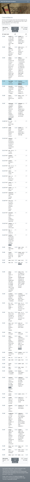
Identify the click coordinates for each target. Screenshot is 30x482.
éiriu (9, 50)
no (18, 273)
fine (9, 110)
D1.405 (3, 86)
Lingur (9, 429)
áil (19, 69)
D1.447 (3, 429)
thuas (9, 153)
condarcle (20, 373)
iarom (9, 64)
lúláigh (9, 307)
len (22, 304)
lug (11, 383)
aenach (11, 386)
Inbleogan (10, 103)
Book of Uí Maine (18, 476)
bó (11, 357)
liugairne (10, 427)
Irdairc (10, 187)
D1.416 (3, 176)
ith (9, 141)
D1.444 (3, 397)
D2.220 (16, 370)
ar (13, 187)
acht (9, 227)
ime (11, 66)
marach (19, 384)
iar (12, 98)
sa (22, 82)
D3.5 (26, 260)
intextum (10, 162)
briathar (20, 286)
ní (8, 242)
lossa (20, 438)
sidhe (23, 114)
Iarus (9, 95)
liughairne (20, 426)
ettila (9, 172)
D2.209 (16, 247)
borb (22, 260)
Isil (9, 150)
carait (19, 372)
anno (9, 217)
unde (12, 304)
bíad (11, 243)
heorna (11, 144)
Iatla (9, 171)
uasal (10, 152)
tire (12, 36)
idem (12, 248)
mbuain (19, 287)
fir (22, 92)
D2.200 (16, 36)
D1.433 (3, 323)
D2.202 (16, 57)
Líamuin (10, 405)
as (13, 165)
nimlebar (22, 451)
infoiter (10, 236)
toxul (19, 105)
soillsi (9, 248)
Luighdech (22, 416)
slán (11, 121)
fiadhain (20, 93)
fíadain (11, 93)
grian (21, 279)
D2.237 (16, 405)
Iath (19, 47)
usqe (9, 231)
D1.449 (3, 449)
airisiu (12, 200)
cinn (12, 157)
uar (9, 286)
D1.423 (3, 229)
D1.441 (3, 370)
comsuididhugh (21, 295)
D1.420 (3, 200)
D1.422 (3, 223)
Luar (19, 260)
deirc (9, 189)
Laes (19, 360)
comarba (20, 39)
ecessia (9, 122)
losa (9, 441)
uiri (9, 416)
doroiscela (20, 381)
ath (21, 253)
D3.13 (27, 336)
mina (9, 436)
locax (9, 299)
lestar (10, 42)
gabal (9, 253)
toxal (11, 105)
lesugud (20, 306)
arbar (11, 401)
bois (9, 66)
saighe (23, 283)
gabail (9, 112)
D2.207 (16, 103)
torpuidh (10, 277)
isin (13, 146)
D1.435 (3, 336)
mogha (9, 420)
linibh (23, 277)
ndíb (9, 348)
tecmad (10, 318)
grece (9, 124)
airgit (10, 344)
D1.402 (3, 47)
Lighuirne (20, 413)
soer (22, 455)
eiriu (19, 48)
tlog (19, 339)
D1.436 (3, 352)
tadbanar (10, 69)
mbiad (12, 238)
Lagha (19, 417)
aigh (19, 281)
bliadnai (11, 219)
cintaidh (20, 113)
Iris (9, 165)
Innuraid (10, 212)
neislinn (19, 447)
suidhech (10, 411)
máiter (9, 51)
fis (13, 98)
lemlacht (10, 327)
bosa (11, 62)
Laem (19, 397)
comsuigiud (10, 295)
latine (9, 125)
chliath (20, 399)
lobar (23, 449)
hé (11, 226)
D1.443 (3, 393)
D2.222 (16, 377)
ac (11, 184)
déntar (9, 73)
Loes (9, 247)
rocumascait (20, 441)
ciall (19, 279)
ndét (9, 287)
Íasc (9, 230)
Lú (9, 303)
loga (12, 381)
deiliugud (10, 439)
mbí (12, 431)
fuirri (11, 202)
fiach (13, 299)
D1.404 (3, 81)
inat (10, 37)
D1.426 (3, 252)
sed (9, 438)
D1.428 (3, 262)
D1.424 (3, 235)
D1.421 (3, 212)
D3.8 (26, 293)
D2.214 (16, 303)
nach (13, 73)
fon (9, 401)
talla (13, 37)
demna (9, 77)
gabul (9, 258)
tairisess (10, 203)
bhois (22, 63)
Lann (9, 336)
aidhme (10, 432)
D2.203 (16, 81)
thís (12, 150)
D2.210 (16, 252)
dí (13, 64)
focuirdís (20, 74)
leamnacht (20, 326)
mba (10, 194)
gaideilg (10, 298)
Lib (19, 455)
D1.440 (3, 367)
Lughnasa (20, 377)
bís (12, 178)
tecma (19, 308)
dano (9, 399)
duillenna (10, 435)
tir (23, 82)
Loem (9, 394)
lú (8, 315)
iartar (23, 95)
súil (9, 190)
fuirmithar (22, 423)
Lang (9, 272)
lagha (9, 419)
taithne (11, 283)
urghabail (20, 337)
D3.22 (27, 405)
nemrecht (20, 89)
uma (22, 341)
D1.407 (3, 103)
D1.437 (3, 357)
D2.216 (16, 332)
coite (9, 353)
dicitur (19, 90)
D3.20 (27, 377)
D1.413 (3, 160)
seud (23, 435)
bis (9, 168)
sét (19, 284)
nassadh (20, 379)
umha (12, 343)
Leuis (19, 332)
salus (12, 124)
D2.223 (16, 393)
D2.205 (16, 95)
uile (11, 205)
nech (13, 227)
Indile (9, 127)
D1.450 (3, 454)
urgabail (10, 337)
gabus (9, 107)
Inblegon (20, 103)
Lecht (9, 363)
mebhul (21, 273)
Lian (9, 367)
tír (12, 84)
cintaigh (10, 114)
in (8, 39)
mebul (9, 274)
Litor (9, 449)
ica (9, 403)
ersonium (10, 206)
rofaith (9, 218)
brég (9, 273)
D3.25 (27, 429)
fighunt (10, 55)
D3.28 (27, 454)
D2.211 (16, 271)
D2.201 (16, 47)
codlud (9, 71)
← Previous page (15, 28)
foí (9, 177)
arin (9, 117)
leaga (23, 432)
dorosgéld (10, 384)
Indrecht (20, 92)
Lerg (9, 446)
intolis (9, 129)
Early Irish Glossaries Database (8, 1)
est (10, 90)
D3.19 (27, 370)
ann (12, 221)
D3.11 (27, 323)
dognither (10, 341)
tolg (9, 339)
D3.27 (27, 449)
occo (9, 79)
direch (23, 281)
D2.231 (16, 260)
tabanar (21, 66)
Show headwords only (6, 24)
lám (12, 262)
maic (22, 417)
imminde (10, 142)
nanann (22, 47)
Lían (19, 367)
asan (10, 167)
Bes (19, 276)
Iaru (9, 176)
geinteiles (10, 54)
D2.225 (16, 413)
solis (9, 195)
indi (21, 82)
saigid (13, 287)
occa (22, 76)
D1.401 (3, 36)
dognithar (20, 340)
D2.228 (16, 454)
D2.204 (16, 86)
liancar (19, 371)
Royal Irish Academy (14, 477)
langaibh (20, 277)
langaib (10, 280)
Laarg (9, 252)
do (20, 69)
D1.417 (3, 182)
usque (9, 355)
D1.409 (3, 127)
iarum (23, 62)
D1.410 (3, 138)
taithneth (20, 280)
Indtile (19, 36)
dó (9, 70)
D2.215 (16, 323)
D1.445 (3, 405)
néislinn (10, 447)
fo (11, 177)
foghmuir (20, 386)
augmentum (11, 132)
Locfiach (10, 293)
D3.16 (27, 359)
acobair (12, 379)
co (12, 67)
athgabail (10, 106)
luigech (9, 417)
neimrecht (11, 89)
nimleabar (10, 452)
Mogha (19, 419)
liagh (19, 424)
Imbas (9, 57)
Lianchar (10, 371)
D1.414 (3, 165)
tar (9, 284)
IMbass (19, 57)
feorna (11, 141)
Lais (9, 360)
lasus (11, 145)
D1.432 (3, 312)
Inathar (10, 235)
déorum (10, 52)
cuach (22, 344)
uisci (22, 353)
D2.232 (16, 262)
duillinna (21, 434)
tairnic (9, 221)
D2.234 (16, 357)
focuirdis (10, 76)
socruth (10, 408)
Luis (9, 262)
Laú (19, 357)
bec (12, 172)
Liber (9, 455)
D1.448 (3, 445)
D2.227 (16, 449)
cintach (11, 117)
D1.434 (3, 332)
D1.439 (3, 363)
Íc (8, 121)
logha (23, 379)
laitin (10, 296)
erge (19, 82)
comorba (11, 39)
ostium (9, 209)
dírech (11, 286)
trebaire (20, 109)
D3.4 (26, 252)
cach (13, 240)
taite (9, 390)
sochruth (20, 407)
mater (19, 50)
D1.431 (3, 303)
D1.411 (3, 150)
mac (11, 416)
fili (13, 60)
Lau (19, 303)
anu (12, 50)
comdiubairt (11, 87)
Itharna (10, 138)
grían (11, 281)
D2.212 (16, 293)
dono (12, 40)
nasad (9, 379)
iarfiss (19, 98)
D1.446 (3, 413)
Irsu (9, 200)
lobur (9, 451)
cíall (9, 281)
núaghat (10, 421)
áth (11, 255)
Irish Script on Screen (12, 479)
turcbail (10, 197)
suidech (22, 408)
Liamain (20, 405)
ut (12, 52)
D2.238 (16, 445)
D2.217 (16, 336)
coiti (24, 352)
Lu (9, 312)
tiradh (19, 401)
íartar (9, 97)
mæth (9, 324)
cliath (9, 400)
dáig (12, 74)
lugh (21, 380)
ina (9, 62)
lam (22, 262)
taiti (22, 384)
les (10, 226)
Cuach (9, 347)
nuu (10, 214)
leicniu (9, 67)
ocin (23, 308)
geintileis (20, 52)
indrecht (10, 92)
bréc (22, 284)
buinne (9, 340)
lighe (9, 365)
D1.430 (3, 293)
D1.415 (3, 170)
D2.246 (16, 359)
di (12, 66)
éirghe (10, 82)
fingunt (19, 54)
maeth (19, 324)
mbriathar (10, 290)
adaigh (11, 284)
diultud (11, 225)
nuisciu (9, 232)
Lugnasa (10, 377)
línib (13, 280)
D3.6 (26, 262)
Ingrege (20, 81)
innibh (19, 439)
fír (12, 92)
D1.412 (3, 155)
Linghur (20, 429)
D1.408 (3, 121)
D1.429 (3, 271)
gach (9, 238)
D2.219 (16, 367)
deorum (20, 51)
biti (11, 441)
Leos (9, 332)
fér (9, 145)
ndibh (20, 346)
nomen (10, 414)
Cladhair (23, 421)
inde (9, 84)
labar (21, 300)
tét (10, 240)
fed (19, 423)
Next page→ (15, 31)
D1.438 (3, 359)
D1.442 (3, 377)
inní (23, 67)
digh (21, 43)
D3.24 (27, 413)
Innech (10, 160)
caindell (10, 139)
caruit (9, 372)
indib (9, 442)
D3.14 (27, 352)
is (18, 69)
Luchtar (10, 352)
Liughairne (10, 413)
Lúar (9, 260)
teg (9, 205)
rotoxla (10, 116)
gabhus (19, 107)
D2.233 (16, 352)
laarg (9, 256)
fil (13, 150)
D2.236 (16, 363)
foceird (10, 60)
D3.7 (26, 271)
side (13, 116)
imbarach (10, 388)
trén (9, 109)
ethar (12, 239)
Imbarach (10, 192)
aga (23, 400)
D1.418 (3, 187)
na (8, 144)
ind (12, 236)
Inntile (10, 36)
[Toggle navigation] (27, 1)
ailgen (9, 368)
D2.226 (16, 429)
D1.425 (3, 247)
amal (9, 146)
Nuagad (20, 420)
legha (9, 434)
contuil (9, 63)
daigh (9, 74)
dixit (19, 274)
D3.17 (27, 363)
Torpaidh (22, 274)
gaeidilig (20, 298)
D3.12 (27, 332)
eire (12, 167)
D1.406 (3, 95)
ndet (19, 283)
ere (12, 165)
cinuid (9, 113)
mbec (9, 43)
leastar (19, 42)
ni (12, 71)
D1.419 (3, 192)
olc (21, 303)
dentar (19, 71)
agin (9, 319)
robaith (10, 215)
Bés (9, 279)
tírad (11, 403)
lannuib (10, 350)
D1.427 (3, 260)
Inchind (10, 155)
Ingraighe (10, 81)
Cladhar (10, 424)
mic (12, 419)
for (13, 353)
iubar (12, 194)
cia (21, 307)
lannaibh (20, 347)
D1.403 (3, 57)
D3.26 (27, 445)
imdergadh (20, 333)
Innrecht (10, 86)
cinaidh (20, 112)
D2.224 (16, 397)
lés (9, 250)
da (12, 255)
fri (20, 283)
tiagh (9, 431)
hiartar (9, 178)
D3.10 (27, 303)
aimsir (23, 394)
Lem (9, 323)
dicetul (9, 59)
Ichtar (9, 182)
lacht (9, 328)
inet (19, 37)
